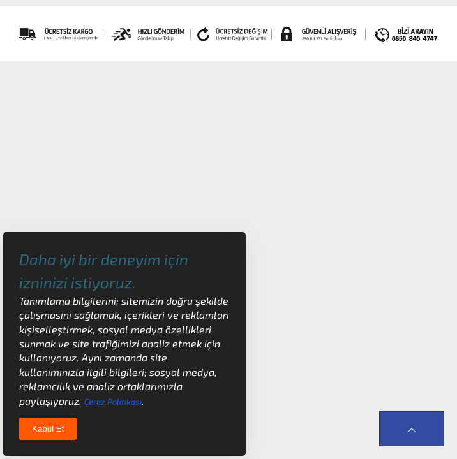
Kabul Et (48, 428)
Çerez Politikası (113, 402)
